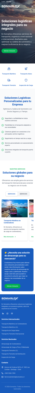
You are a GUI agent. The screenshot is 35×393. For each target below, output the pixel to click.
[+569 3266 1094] (8, 373)
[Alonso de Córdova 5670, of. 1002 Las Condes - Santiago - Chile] (17, 368)
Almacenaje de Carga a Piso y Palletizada (15, 347)
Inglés (3, 1)
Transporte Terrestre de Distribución (13, 354)
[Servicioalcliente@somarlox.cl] (12, 377)
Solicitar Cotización (9, 51)
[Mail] (11, 313)
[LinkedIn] (2, 313)
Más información (10, 236)
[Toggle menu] (32, 6)
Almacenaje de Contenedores (11, 344)
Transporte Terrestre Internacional (12, 334)
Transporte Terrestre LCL (9, 350)
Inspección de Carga (8, 357)
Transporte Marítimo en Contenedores (14, 324)
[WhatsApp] (7, 313)
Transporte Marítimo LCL (9, 327)
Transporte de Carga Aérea (10, 330)
